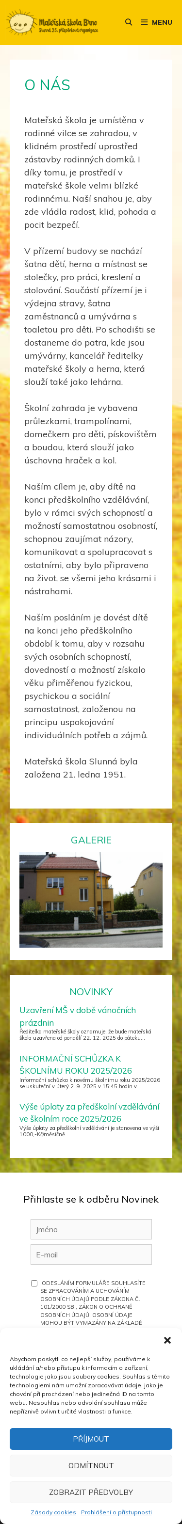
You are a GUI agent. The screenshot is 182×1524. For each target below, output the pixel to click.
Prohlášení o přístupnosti (116, 1512)
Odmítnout (91, 1465)
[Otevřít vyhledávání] (128, 22)
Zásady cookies (53, 1512)
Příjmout (91, 1439)
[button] (167, 1340)
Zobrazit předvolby (91, 1492)
